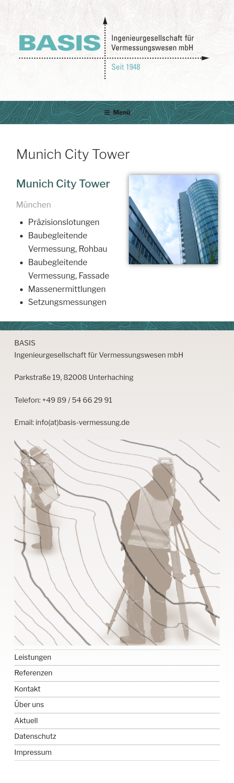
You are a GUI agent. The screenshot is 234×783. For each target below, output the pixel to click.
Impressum (33, 752)
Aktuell (26, 720)
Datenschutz (35, 736)
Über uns (29, 704)
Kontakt (27, 689)
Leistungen (32, 657)
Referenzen (33, 673)
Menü (117, 112)
